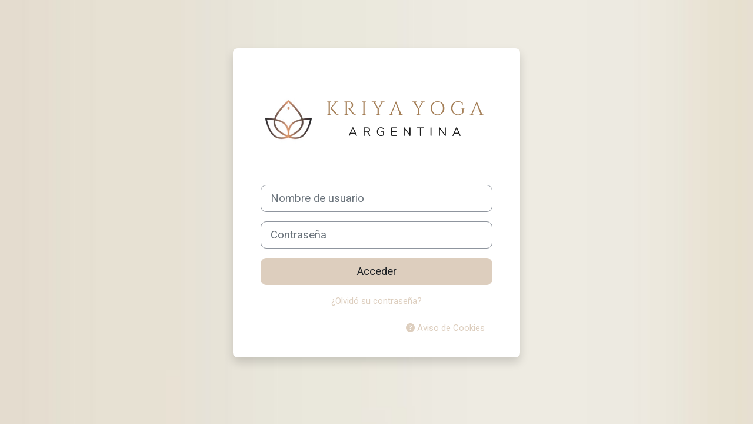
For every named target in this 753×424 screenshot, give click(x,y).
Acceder (377, 271)
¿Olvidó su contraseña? (376, 301)
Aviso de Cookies (445, 328)
